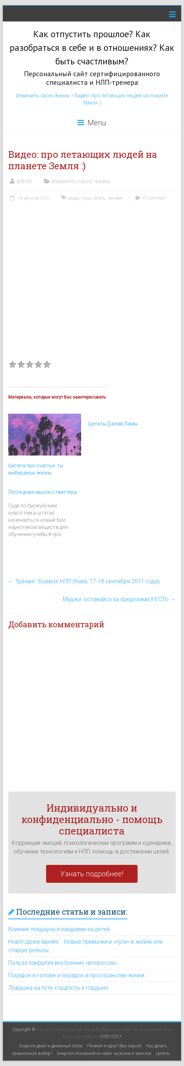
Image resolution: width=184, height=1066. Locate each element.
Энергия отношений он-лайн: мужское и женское (104, 1053)
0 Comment (149, 198)
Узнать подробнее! (91, 874)
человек (115, 198)
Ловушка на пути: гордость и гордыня (58, 987)
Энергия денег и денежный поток (51, 1045)
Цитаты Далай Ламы (113, 424)
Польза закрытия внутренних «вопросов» (62, 962)
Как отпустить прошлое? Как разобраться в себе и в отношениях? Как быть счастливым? (92, 47)
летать (99, 198)
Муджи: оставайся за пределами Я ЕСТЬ (119, 599)
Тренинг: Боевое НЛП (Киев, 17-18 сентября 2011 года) (84, 581)
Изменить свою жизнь (43, 95)
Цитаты (163, 1053)
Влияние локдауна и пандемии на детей (59, 929)
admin (24, 181)
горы (86, 198)
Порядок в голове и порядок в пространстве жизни (76, 975)
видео (73, 198)
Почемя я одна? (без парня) (114, 1045)
